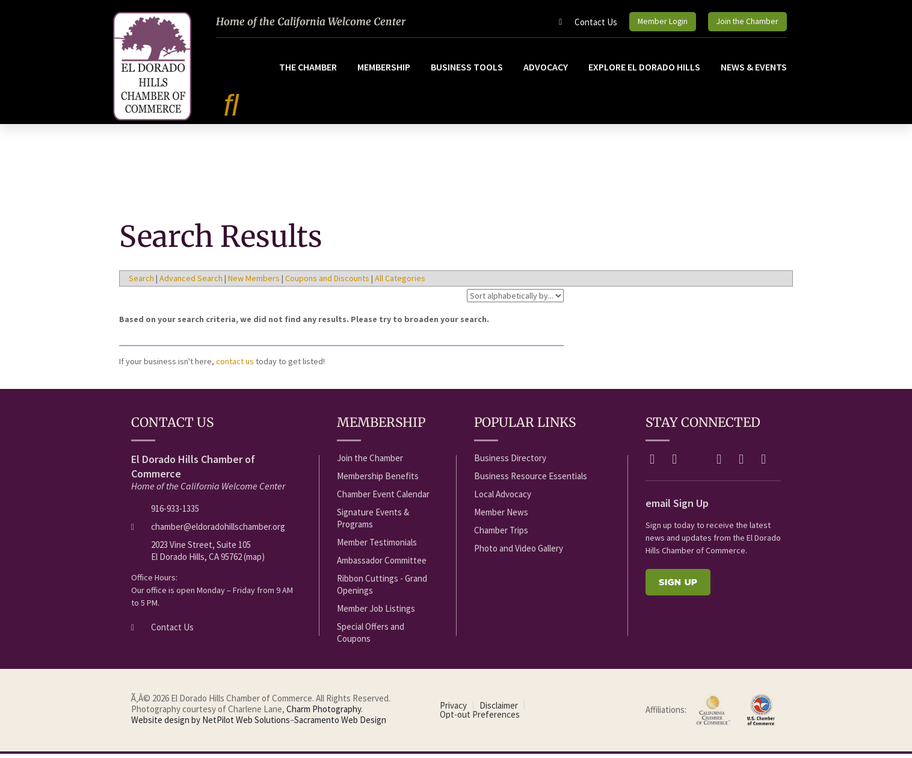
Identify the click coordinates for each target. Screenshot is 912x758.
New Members (254, 282)
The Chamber (308, 71)
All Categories (400, 282)
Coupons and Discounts (327, 282)
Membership (383, 71)
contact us (235, 365)
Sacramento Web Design (340, 724)
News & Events (754, 71)
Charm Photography (323, 713)
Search (141, 282)
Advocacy (545, 71)
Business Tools (467, 71)
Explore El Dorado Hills (644, 71)
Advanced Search (191, 282)
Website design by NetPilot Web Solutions (210, 724)
